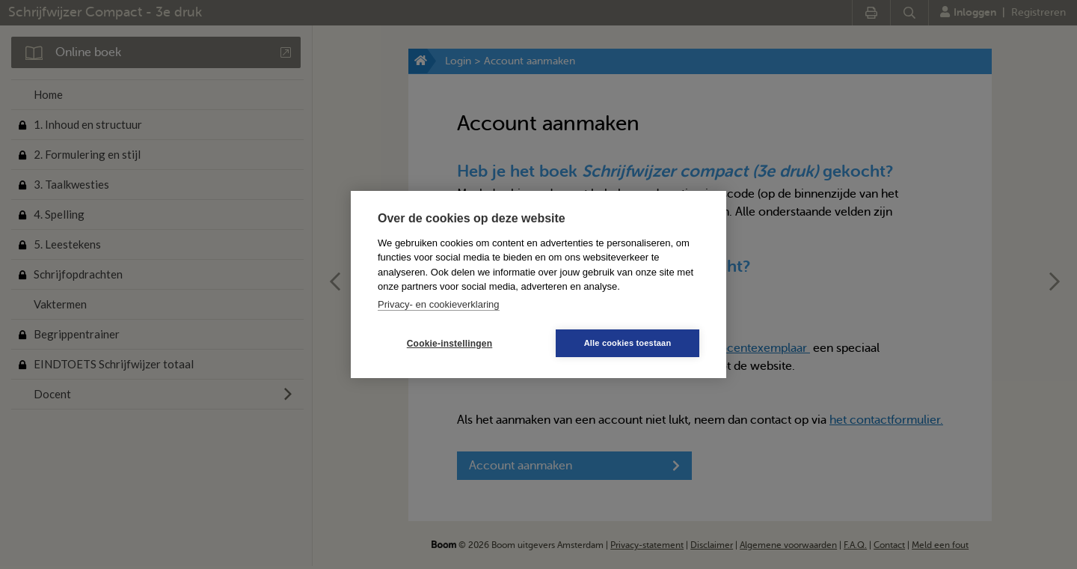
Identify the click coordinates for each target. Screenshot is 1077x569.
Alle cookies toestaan (628, 342)
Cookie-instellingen (449, 343)
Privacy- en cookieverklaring (439, 304)
